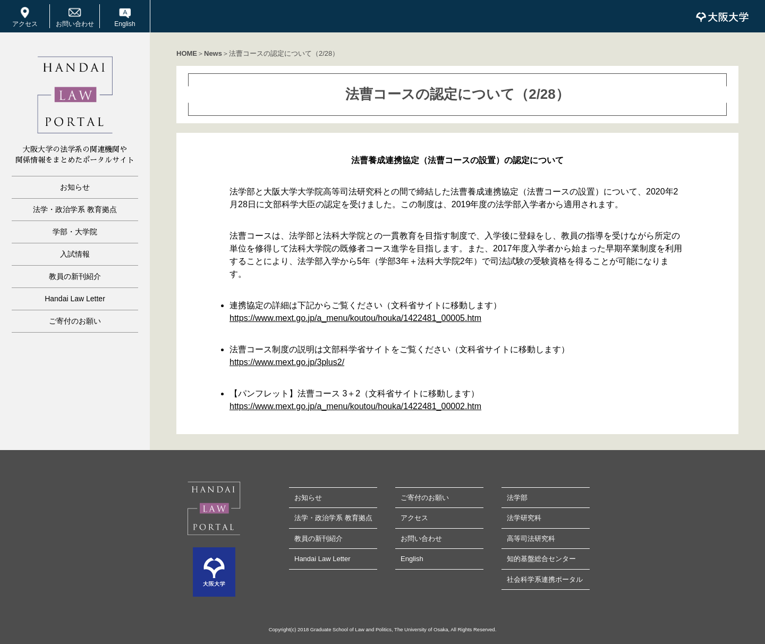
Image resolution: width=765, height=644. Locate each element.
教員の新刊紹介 (75, 276)
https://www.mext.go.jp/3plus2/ (287, 362)
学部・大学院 (75, 231)
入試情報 (75, 254)
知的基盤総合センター (541, 559)
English (124, 24)
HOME (186, 53)
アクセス (25, 24)
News (213, 53)
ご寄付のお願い (75, 321)
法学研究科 (524, 518)
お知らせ (75, 187)
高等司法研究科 (531, 539)
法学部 (517, 498)
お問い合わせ (75, 24)
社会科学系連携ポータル (545, 579)
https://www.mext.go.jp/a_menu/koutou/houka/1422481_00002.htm (355, 406)
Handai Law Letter (75, 298)
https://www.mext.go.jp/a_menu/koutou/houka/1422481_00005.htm (355, 318)
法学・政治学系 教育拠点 (75, 209)
